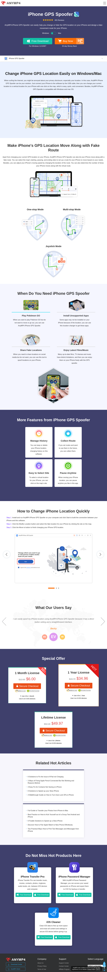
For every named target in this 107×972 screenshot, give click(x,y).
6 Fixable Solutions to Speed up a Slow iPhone (45, 821)
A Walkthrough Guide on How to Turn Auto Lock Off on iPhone (51, 795)
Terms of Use (41, 969)
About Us (40, 963)
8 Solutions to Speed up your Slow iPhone (43, 791)
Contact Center (64, 966)
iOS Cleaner (53, 922)
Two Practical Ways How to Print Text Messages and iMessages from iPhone (53, 830)
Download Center (15, 964)
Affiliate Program (64, 969)
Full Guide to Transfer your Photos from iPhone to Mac (48, 810)
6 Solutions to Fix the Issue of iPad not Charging (45, 777)
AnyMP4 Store (14, 969)
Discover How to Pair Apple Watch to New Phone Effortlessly (50, 825)
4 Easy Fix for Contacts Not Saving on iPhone (45, 787)
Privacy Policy (41, 966)
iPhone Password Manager (74, 876)
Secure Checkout (27, 685)
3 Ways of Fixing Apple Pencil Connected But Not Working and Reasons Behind (51, 782)
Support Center (64, 963)
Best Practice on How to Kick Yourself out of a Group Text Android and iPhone (54, 816)
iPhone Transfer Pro (33, 876)
